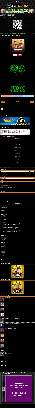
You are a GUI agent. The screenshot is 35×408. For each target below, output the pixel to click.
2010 (2, 258)
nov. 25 (4, 216)
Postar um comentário (5, 111)
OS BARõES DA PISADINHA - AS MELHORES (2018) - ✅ (10, 35)
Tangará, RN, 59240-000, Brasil (8, 99)
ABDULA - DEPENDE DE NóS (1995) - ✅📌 (11, 328)
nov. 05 (4, 222)
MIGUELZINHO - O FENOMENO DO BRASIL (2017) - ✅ (11, 230)
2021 (2, 252)
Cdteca (7, 352)
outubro (3, 235)
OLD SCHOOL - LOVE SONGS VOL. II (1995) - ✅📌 (12, 318)
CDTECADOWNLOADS (17, 407)
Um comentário (8, 37)
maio (3, 242)
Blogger (26, 407)
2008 (2, 259)
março (3, 245)
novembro (4, 214)
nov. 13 (4, 219)
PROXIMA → (32, 102)
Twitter (26, 96)
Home (2, 33)
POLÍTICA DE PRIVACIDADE (5, 185)
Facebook (15, 96)
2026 (2, 209)
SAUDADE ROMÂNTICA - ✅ (9, 297)
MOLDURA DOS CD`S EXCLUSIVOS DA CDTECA (8, 187)
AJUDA (2, 182)
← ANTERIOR (2, 102)
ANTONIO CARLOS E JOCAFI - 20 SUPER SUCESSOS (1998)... (12, 227)
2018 (2, 256)
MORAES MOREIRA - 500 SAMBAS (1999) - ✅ (10, 231)
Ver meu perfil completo (8, 353)
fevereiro (3, 246)
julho (3, 239)
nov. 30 (4, 215)
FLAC (4, 33)
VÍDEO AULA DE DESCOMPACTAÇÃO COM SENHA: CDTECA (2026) (15, 302)
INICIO (17, 101)
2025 (2, 210)
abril (3, 243)
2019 (2, 255)
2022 (2, 251)
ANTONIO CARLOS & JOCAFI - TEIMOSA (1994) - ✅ (11, 224)
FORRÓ (6, 33)
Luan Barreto (5, 107)
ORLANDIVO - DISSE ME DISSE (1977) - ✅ (9, 228)
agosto (3, 238)
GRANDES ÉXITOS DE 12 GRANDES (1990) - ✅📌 (12, 344)
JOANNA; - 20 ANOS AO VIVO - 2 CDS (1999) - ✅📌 (12, 323)
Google (4, 96)
